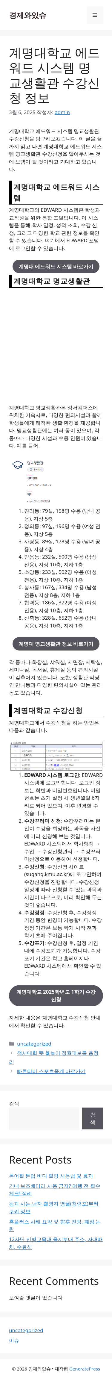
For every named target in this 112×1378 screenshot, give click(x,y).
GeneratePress (84, 1369)
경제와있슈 (27, 15)
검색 (14, 1103)
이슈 (14, 1340)
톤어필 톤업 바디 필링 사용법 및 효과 (51, 1175)
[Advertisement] (56, 345)
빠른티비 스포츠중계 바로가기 (51, 1071)
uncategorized (34, 1043)
